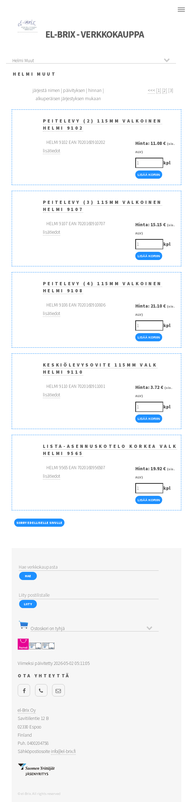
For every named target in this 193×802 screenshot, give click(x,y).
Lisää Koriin (148, 175)
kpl (166, 163)
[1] (158, 90)
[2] (164, 90)
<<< (151, 90)
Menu (181, 9)
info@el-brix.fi (63, 751)
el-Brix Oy (27, 710)
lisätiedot (51, 151)
